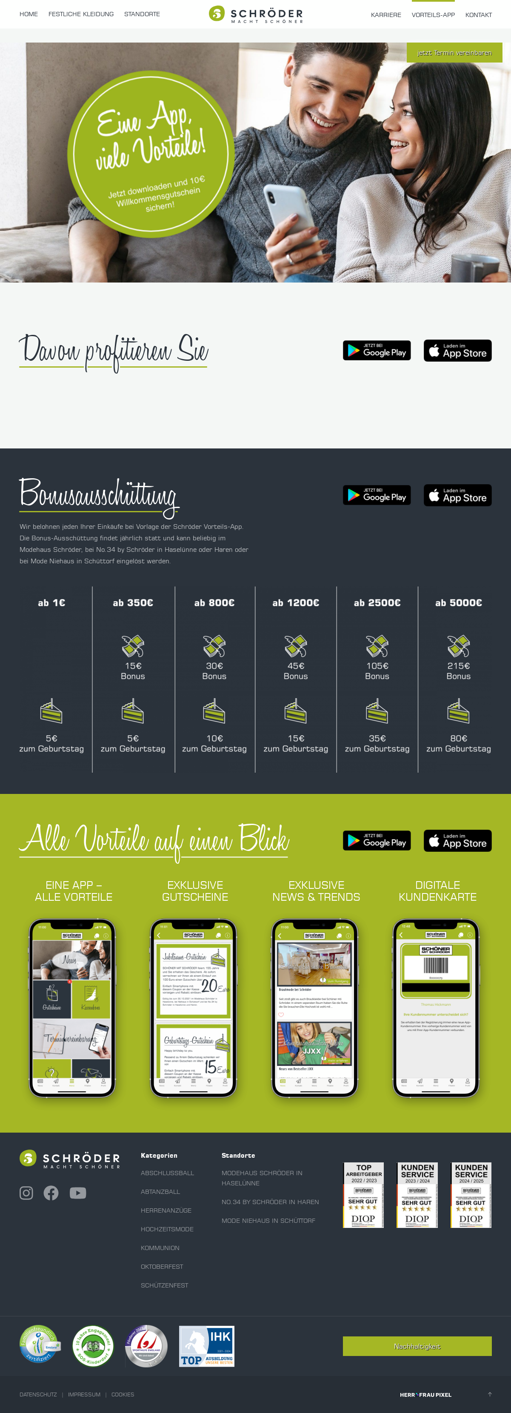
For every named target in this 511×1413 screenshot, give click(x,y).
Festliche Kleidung (81, 14)
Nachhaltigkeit (417, 1346)
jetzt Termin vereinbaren (454, 53)
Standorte (142, 14)
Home (29, 14)
